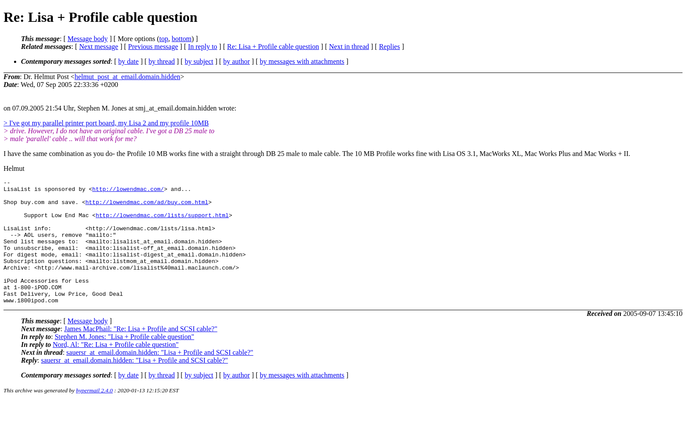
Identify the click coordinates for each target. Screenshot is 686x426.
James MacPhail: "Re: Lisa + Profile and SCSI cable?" (140, 353)
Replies (389, 46)
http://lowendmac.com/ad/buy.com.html (146, 207)
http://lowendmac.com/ (128, 191)
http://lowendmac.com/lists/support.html (162, 223)
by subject (199, 61)
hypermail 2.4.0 (94, 415)
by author (236, 61)
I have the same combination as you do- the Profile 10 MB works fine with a (112, 153)
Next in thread (349, 46)
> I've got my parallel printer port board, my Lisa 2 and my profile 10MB (106, 123)
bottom (181, 38)
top (163, 38)
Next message (98, 46)
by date (128, 61)
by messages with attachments (302, 61)
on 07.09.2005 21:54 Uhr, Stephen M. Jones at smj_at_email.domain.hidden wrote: (120, 108)
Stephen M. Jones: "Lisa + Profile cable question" (124, 361)
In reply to (202, 46)
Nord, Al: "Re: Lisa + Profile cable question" (115, 369)
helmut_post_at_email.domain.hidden (127, 76)
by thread (162, 61)
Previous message (153, 46)
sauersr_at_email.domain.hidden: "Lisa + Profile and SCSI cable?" (159, 377)
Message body (87, 38)
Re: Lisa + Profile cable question (273, 46)
